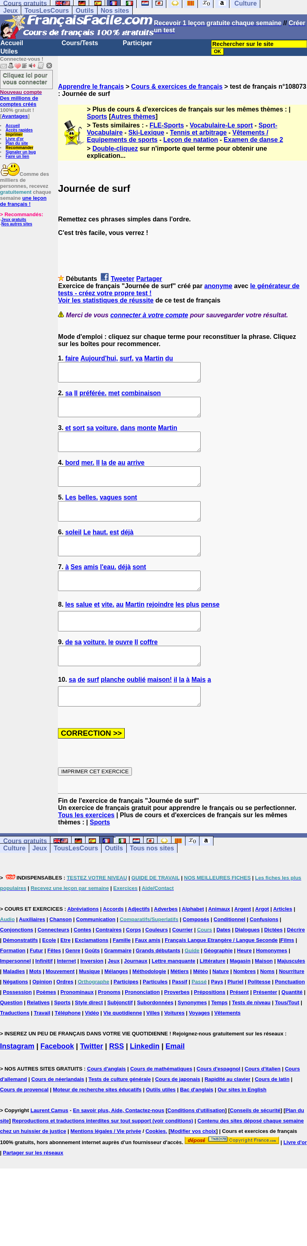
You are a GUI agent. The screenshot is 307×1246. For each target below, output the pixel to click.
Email (175, 1082)
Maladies (14, 1007)
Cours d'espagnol (218, 1105)
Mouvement (60, 1007)
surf (93, 712)
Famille (122, 976)
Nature (220, 1007)
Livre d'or (15, 139)
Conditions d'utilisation (196, 1146)
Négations (15, 1018)
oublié (136, 712)
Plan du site (17, 143)
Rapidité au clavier (228, 1115)
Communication (95, 955)
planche (113, 712)
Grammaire (118, 986)
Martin (153, 358)
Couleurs (157, 966)
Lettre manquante (173, 997)
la (104, 473)
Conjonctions (16, 966)
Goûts (92, 986)
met (114, 396)
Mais (198, 712)
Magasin (240, 997)
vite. (108, 629)
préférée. (93, 396)
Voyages (199, 1049)
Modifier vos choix (193, 1167)
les (69, 629)
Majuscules (291, 997)
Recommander (19, 147)
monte (146, 435)
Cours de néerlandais (57, 1115)
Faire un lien (17, 156)
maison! (160, 712)
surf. (127, 358)
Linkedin (144, 1082)
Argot (262, 945)
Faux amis (148, 976)
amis (91, 588)
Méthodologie (149, 1007)
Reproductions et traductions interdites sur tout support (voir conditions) (102, 1157)
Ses (76, 588)
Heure (244, 986)
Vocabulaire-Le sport (221, 125)
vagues (111, 511)
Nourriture (292, 1007)
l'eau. (108, 588)
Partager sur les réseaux (33, 1189)
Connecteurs (53, 966)
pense (210, 629)
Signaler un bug (21, 152)
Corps (133, 966)
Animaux (219, 945)
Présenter (265, 1028)
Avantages (15, 116)
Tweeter (122, 278)
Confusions (264, 955)
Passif (179, 1018)
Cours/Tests (80, 43)
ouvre (124, 670)
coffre (148, 670)
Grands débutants (158, 986)
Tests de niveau (251, 1038)
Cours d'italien (263, 1105)
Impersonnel (15, 997)
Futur (36, 986)
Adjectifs (139, 945)
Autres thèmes (133, 116)
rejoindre (159, 629)
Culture (14, 884)
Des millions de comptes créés (21, 98)
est (114, 550)
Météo (200, 1007)
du (169, 358)
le (111, 670)
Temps (219, 1038)
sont (130, 511)
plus (192, 629)
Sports (97, 116)
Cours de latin (272, 1115)
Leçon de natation (190, 139)
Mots (35, 1007)
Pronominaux (77, 1028)
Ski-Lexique (146, 132)
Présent (239, 1028)
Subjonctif (120, 1038)
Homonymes (271, 986)
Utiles (9, 51)
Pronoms (109, 1028)
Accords (113, 945)
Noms (267, 1007)
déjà (127, 550)
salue (84, 629)
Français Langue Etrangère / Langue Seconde (221, 976)
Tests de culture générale (119, 1115)
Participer (137, 43)
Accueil (11, 43)
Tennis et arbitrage (198, 132)
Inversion (92, 997)
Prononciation (142, 1028)
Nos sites (115, 10)
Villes (153, 1049)
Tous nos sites (152, 884)
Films (287, 976)
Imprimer (14, 134)
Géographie (218, 986)
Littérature (212, 997)
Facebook (57, 1082)
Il (76, 396)
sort (79, 435)
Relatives (38, 1038)
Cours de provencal (24, 1126)
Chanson (61, 955)
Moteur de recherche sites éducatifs (97, 1126)
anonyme (218, 286)
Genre (72, 986)
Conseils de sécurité (255, 1146)
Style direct (89, 1038)
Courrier (182, 966)
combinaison (141, 396)
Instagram (17, 1082)
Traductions (15, 1049)
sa (68, 396)
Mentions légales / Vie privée (105, 1167)
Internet (66, 997)
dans (127, 435)
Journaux (136, 997)
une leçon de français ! (23, 201)
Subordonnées (155, 1038)
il (175, 712)
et (68, 435)
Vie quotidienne (123, 1049)
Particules (155, 1018)
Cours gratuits (25, 877)
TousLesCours (46, 10)
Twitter (91, 1082)
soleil (73, 550)
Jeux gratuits (13, 219)
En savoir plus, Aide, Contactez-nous (118, 1146)
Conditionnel (229, 955)
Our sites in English (241, 1126)
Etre (65, 976)
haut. (100, 550)
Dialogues (247, 966)
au (122, 473)
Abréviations (83, 945)
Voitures (174, 1049)
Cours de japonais (177, 1115)
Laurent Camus (49, 1146)
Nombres (244, 1007)
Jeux (10, 10)
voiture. (107, 435)
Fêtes (54, 986)
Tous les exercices (86, 851)
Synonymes (192, 1038)
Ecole (49, 976)
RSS (116, 1082)
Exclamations (91, 976)
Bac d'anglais (196, 1126)
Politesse (259, 1018)
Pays (217, 1018)
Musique (89, 1007)
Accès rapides (19, 130)
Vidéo (92, 1049)
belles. (88, 511)
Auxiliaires (32, 955)
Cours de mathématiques (161, 1105)
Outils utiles (160, 1126)
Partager (149, 278)
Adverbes (165, 945)
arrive (136, 473)
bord (72, 473)
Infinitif (43, 997)
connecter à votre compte (149, 315)
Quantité (292, 1028)
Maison (264, 997)
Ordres (65, 1018)
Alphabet (193, 945)
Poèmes (46, 1028)
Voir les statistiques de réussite (106, 300)
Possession (17, 1028)
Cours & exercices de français (177, 86)
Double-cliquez (115, 148)
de (112, 473)
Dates (223, 966)
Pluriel (235, 1018)
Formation (13, 986)
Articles (282, 945)
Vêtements (227, 1049)
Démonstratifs (20, 976)
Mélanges (116, 1007)
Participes (126, 1018)
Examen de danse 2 (253, 139)
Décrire (296, 966)
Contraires (109, 966)
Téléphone (68, 1049)
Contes (82, 966)
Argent (242, 945)
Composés (196, 955)
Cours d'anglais (106, 1105)
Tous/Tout (287, 1038)
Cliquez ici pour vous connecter (25, 78)
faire (72, 358)
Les (70, 511)
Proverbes (177, 1028)
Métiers (179, 1007)
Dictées (273, 966)
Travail (42, 1049)
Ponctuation (290, 1018)
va (139, 358)
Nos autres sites (16, 224)
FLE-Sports (167, 125)
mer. (87, 473)
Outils (85, 10)
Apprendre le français (91, 86)
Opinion (42, 1018)
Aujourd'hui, (99, 358)
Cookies (156, 1167)
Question (11, 1038)
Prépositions (209, 1028)
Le (87, 550)
